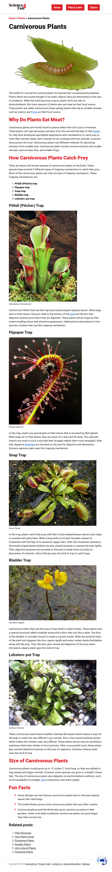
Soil (43, 779)
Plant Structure (23, 832)
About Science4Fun (72, 864)
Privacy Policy (44, 864)
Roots (96, 131)
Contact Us (57, 864)
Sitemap (86, 864)
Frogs (34, 111)
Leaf (72, 314)
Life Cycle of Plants (25, 848)
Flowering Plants (24, 851)
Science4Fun (31, 864)
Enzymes (30, 444)
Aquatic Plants (23, 844)
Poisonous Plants (24, 840)
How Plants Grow (24, 836)
